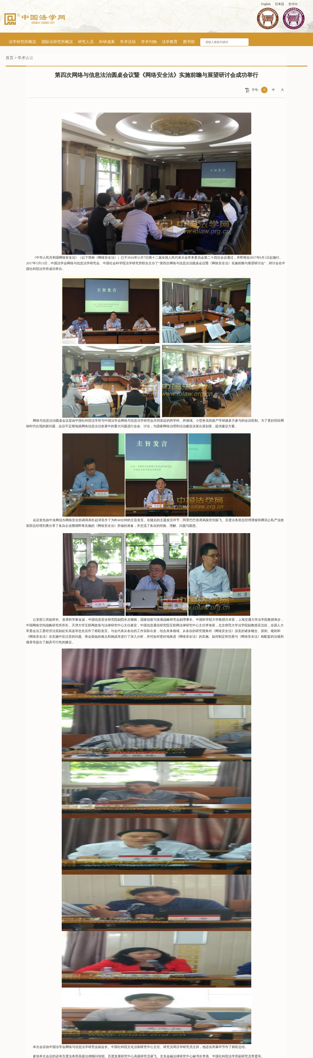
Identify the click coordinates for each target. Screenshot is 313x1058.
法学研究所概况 (22, 42)
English (266, 4)
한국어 (293, 4)
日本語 (279, 4)
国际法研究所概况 (57, 42)
